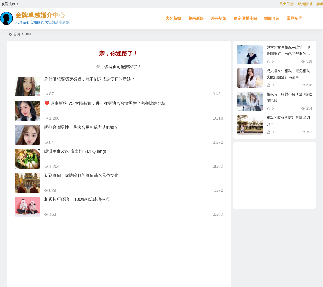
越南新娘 (196, 18)
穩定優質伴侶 (245, 18)
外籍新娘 (218, 18)
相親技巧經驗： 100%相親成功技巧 (76, 199)
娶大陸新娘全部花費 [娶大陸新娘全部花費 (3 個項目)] (288, 195)
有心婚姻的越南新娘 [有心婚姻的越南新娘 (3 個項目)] (276, 176)
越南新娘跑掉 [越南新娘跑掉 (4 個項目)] (286, 163)
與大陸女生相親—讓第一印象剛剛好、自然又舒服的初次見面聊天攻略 (288, 53)
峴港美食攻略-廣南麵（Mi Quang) (75, 151)
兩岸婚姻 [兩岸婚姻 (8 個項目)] (269, 165)
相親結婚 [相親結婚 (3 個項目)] (259, 192)
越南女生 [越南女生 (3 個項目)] (281, 189)
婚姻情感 (305, 4)
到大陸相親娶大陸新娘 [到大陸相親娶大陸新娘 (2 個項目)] (274, 197)
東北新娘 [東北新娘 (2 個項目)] (258, 162)
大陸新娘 (173, 18)
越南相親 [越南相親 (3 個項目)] (287, 170)
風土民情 (286, 4)
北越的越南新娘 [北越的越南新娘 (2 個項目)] (285, 157)
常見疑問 (294, 18)
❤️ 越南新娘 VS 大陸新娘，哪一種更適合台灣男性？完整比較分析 (105, 103)
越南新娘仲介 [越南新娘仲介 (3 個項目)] (292, 182)
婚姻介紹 (271, 18)
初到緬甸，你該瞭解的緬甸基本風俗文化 (81, 175)
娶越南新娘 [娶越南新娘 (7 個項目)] (266, 187)
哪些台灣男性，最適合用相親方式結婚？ (81, 127)
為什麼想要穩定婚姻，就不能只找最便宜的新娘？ (89, 79)
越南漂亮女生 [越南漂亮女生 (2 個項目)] (257, 176)
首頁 (16, 34)
